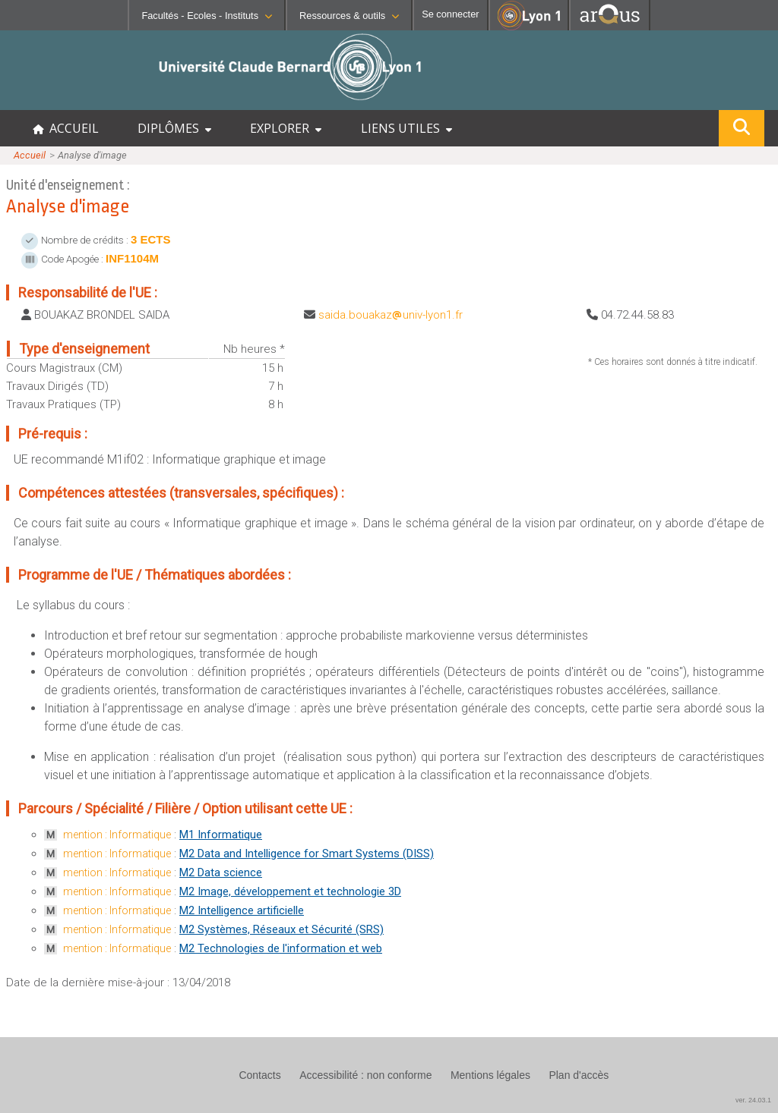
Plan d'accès (579, 1075)
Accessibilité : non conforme (365, 1075)
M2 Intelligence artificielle (241, 910)
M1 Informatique (220, 834)
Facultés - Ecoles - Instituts (206, 15)
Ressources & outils (349, 15)
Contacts (259, 1075)
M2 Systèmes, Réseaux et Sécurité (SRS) (281, 929)
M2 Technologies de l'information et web (280, 948)
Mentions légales (490, 1075)
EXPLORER (285, 128)
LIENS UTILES (406, 128)
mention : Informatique (117, 834)
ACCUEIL (66, 128)
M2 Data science (220, 872)
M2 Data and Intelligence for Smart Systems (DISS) (306, 853)
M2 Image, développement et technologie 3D (290, 891)
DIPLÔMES (174, 128)
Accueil (30, 155)
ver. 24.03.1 (753, 1100)
